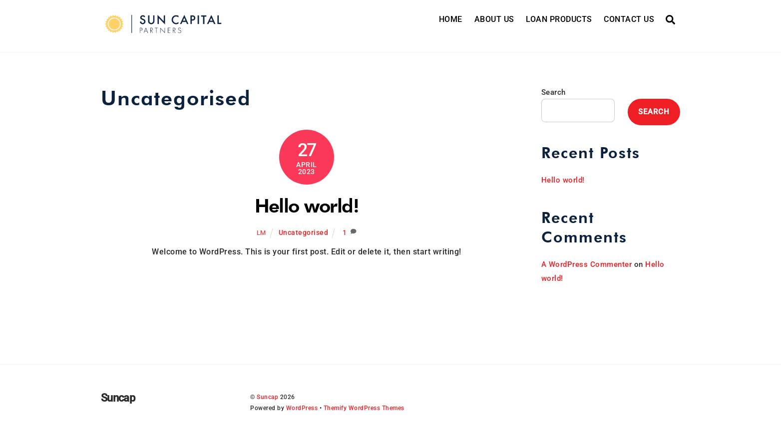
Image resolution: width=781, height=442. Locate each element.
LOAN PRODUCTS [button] (559, 19)
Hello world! (307, 205)
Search (553, 92)
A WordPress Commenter (586, 264)
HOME (450, 19)
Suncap (267, 397)
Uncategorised (304, 232)
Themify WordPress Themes (364, 408)
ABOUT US (494, 19)
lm (261, 232)
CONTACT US (629, 19)
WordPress (302, 408)
